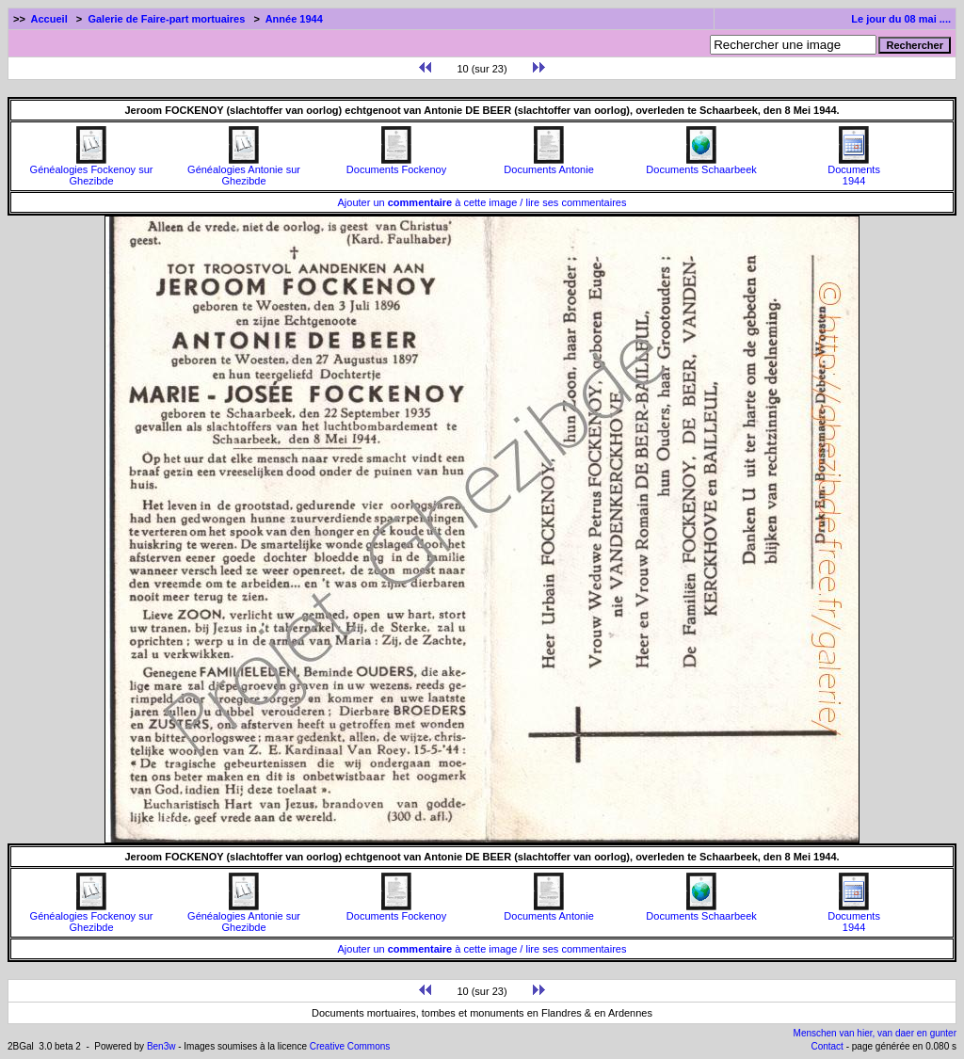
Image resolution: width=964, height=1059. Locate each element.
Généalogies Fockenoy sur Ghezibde (91, 170)
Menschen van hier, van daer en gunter (875, 1033)
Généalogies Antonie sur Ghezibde (243, 170)
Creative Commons (350, 1046)
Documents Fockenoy (396, 164)
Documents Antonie (548, 164)
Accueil (49, 18)
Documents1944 (853, 170)
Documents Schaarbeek (701, 164)
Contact (827, 1046)
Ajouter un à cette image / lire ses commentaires (482, 202)
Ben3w (161, 1046)
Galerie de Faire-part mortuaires (166, 18)
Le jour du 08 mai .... (901, 18)
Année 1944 (294, 18)
